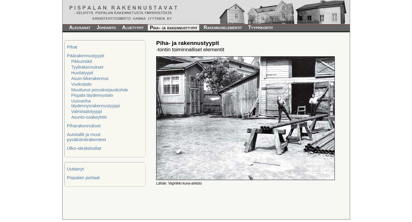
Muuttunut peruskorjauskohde (99, 89)
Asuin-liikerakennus (90, 78)
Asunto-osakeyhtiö (89, 117)
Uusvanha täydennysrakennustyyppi (95, 103)
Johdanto (106, 27)
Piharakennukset (84, 125)
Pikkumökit (81, 61)
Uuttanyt (75, 168)
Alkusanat (79, 27)
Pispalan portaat (83, 177)
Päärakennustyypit (85, 55)
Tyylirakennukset (87, 67)
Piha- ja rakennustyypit (173, 27)
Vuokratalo (81, 84)
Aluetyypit (133, 27)
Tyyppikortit (260, 27)
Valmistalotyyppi (86, 111)
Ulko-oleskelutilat (84, 148)
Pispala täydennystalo (92, 95)
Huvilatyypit (82, 72)
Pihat (72, 46)
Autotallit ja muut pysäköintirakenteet (86, 137)
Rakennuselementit (222, 27)
